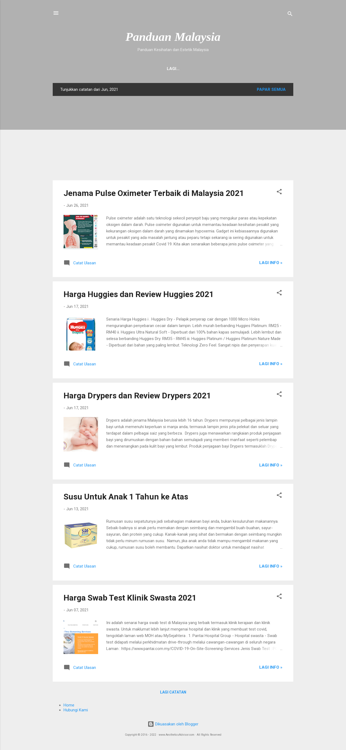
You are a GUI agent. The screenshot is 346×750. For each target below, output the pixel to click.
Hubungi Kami (102, 68)
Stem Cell (212, 68)
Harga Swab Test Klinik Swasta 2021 (130, 599)
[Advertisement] (173, 139)
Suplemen (138, 68)
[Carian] (290, 14)
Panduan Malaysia (172, 37)
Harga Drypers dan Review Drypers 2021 (137, 396)
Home (72, 68)
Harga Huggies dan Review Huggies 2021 (139, 295)
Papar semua (271, 90)
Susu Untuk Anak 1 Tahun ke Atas (126, 497)
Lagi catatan (173, 693)
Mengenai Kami (175, 68)
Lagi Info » (270, 263)
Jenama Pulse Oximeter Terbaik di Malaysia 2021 (154, 194)
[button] (279, 193)
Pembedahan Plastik (256, 68)
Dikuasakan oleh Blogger (173, 725)
